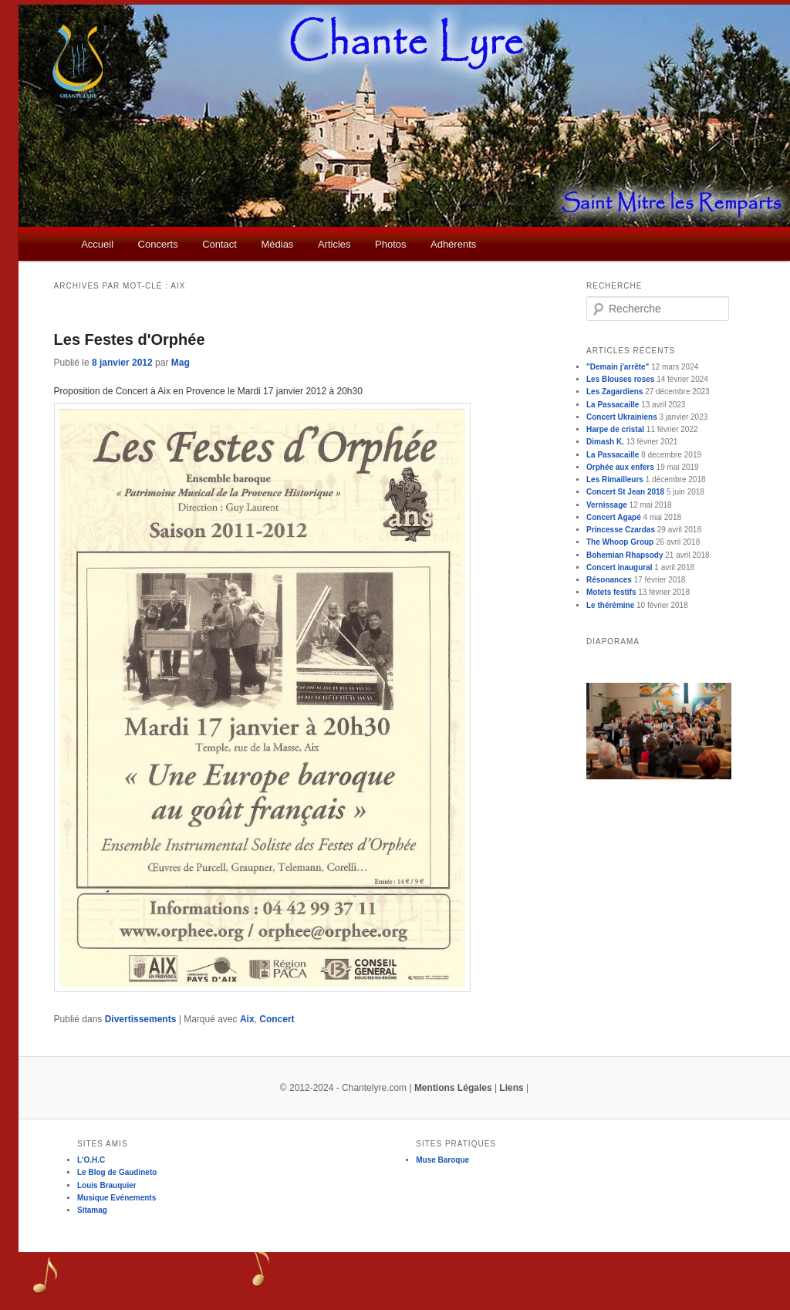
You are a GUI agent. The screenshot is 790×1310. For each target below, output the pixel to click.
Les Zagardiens (614, 391)
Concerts (158, 244)
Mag (180, 362)
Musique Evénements (116, 1198)
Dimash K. (605, 441)
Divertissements (141, 1019)
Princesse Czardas (620, 529)
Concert (276, 1019)
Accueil (97, 244)
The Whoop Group (619, 542)
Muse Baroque (442, 1160)
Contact (219, 244)
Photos (390, 244)
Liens (511, 1087)
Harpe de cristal (615, 429)
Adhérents (453, 244)
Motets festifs (611, 592)
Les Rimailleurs (614, 479)
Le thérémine (610, 605)
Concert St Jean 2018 (625, 492)
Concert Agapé (613, 517)
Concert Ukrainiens (621, 417)
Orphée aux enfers (620, 467)
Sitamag (92, 1210)
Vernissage (606, 505)
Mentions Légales (453, 1087)
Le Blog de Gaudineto (117, 1172)
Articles (334, 244)
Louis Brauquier (107, 1185)
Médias (277, 244)
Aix (247, 1019)
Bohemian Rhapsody (624, 555)
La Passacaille (612, 404)
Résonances (609, 580)
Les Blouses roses (620, 379)
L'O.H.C (91, 1160)
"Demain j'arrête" (617, 367)
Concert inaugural (619, 567)
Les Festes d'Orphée (129, 339)
